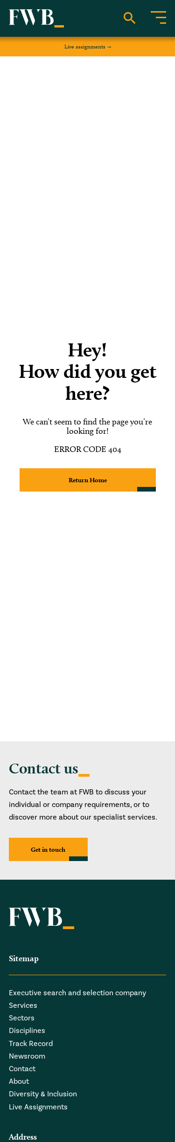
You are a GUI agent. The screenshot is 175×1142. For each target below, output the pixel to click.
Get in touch (48, 849)
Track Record (31, 1043)
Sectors (22, 1018)
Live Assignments (38, 1107)
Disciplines (27, 1030)
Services (23, 1005)
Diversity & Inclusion (43, 1094)
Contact (22, 1069)
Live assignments (84, 46)
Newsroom (27, 1056)
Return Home (88, 480)
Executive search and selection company (77, 993)
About (19, 1081)
